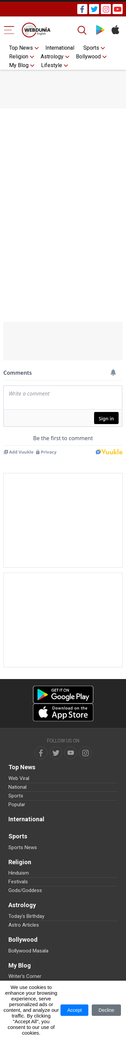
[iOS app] (63, 712)
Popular (16, 804)
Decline (106, 1010)
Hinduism (18, 873)
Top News (21, 48)
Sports (91, 48)
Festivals (18, 882)
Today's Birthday (26, 916)
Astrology (52, 56)
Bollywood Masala (28, 951)
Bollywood (88, 56)
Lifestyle (51, 65)
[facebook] (41, 753)
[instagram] (85, 753)
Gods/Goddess (25, 890)
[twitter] (56, 753)
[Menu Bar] (9, 30)
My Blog (19, 65)
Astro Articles (23, 925)
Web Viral (18, 778)
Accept (74, 1010)
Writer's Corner (24, 976)
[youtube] (71, 753)
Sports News (22, 847)
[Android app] (63, 695)
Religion (18, 56)
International (59, 48)
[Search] (82, 30)
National (17, 787)
